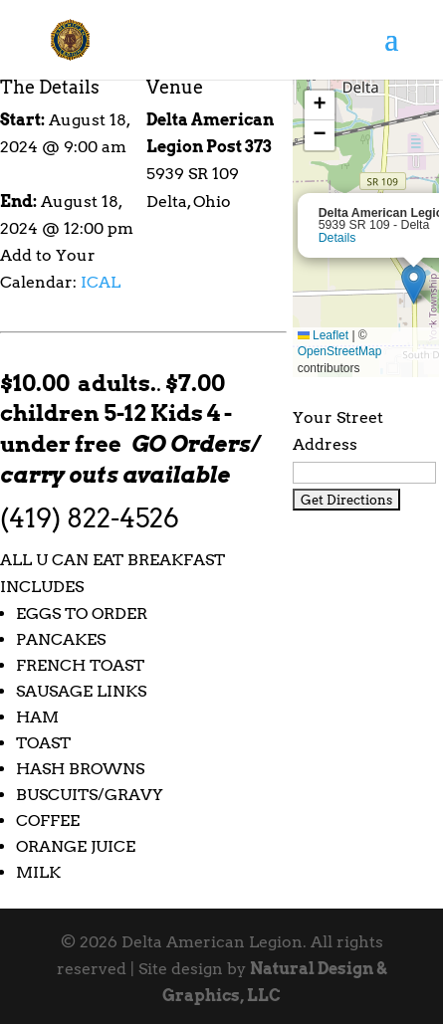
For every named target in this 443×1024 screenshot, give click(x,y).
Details (337, 238)
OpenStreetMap (340, 351)
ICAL (100, 282)
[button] (413, 284)
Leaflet (323, 335)
